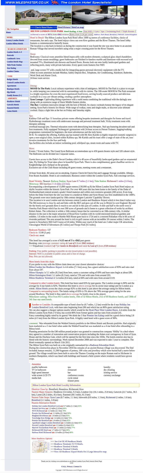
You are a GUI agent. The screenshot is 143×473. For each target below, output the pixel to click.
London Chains (13, 71)
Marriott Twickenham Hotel (42, 428)
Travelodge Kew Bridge (41, 418)
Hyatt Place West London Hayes (103, 310)
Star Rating (11, 68)
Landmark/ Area (13, 58)
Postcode (10, 55)
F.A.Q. (63, 466)
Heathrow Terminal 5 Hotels (66, 449)
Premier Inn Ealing (95, 315)
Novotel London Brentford (42, 425)
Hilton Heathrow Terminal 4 (42, 278)
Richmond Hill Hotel (40, 430)
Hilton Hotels (42, 288)
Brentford (36, 400)
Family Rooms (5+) (14, 95)
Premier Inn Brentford (40, 420)
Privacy (70, 466)
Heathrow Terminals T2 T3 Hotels (68, 444)
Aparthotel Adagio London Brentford (46, 423)
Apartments (11, 86)
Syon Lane (55, 397)
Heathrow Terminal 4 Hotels (66, 446)
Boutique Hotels (13, 89)
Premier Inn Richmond (40, 413)
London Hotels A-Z (14, 52)
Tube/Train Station (14, 65)
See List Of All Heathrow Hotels (68, 441)
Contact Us (78, 466)
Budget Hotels (12, 79)
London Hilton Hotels (14, 44)
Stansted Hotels (13, 108)
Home (8, 32)
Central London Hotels (16, 83)
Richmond (110, 397)
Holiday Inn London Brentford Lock (46, 406)
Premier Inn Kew (38, 408)
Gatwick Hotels (13, 105)
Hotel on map (78, 27)
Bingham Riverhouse (40, 415)
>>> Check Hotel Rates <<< (43, 27)
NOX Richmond (38, 411)
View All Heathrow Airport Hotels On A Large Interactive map (80, 451)
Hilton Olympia (36, 272)
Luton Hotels (12, 111)
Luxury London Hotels (15, 40)
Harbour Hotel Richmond (42, 432)
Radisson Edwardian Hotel (102, 345)
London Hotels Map (15, 62)
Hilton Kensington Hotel (40, 275)
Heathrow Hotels (13, 101)
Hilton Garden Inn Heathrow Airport (45, 267)
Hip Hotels (11, 92)
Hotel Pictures (64, 27)
